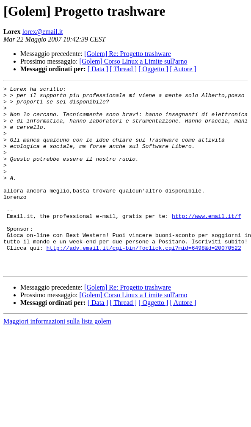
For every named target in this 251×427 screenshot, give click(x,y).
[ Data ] (98, 69)
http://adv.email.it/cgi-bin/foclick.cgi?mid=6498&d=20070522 (143, 281)
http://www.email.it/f (206, 242)
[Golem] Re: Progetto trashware (127, 53)
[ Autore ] (183, 69)
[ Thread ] (123, 69)
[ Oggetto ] (153, 69)
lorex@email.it (42, 31)
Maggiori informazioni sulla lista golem (57, 358)
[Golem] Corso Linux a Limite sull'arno (134, 61)
